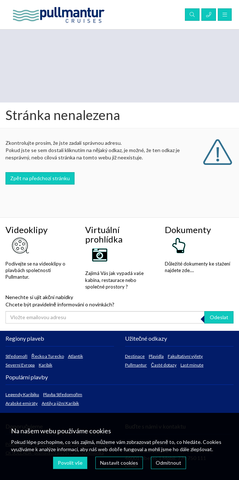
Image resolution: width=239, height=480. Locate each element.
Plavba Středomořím (62, 394)
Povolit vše (70, 463)
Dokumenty (188, 229)
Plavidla (156, 356)
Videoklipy (26, 229)
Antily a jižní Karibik (60, 403)
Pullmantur (136, 365)
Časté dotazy (164, 365)
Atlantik (75, 356)
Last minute (192, 365)
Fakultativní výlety (185, 356)
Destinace (135, 356)
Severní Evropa (20, 365)
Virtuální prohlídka (103, 234)
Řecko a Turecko (47, 356)
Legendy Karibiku (22, 394)
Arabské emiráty (21, 403)
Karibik (45, 365)
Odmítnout (168, 463)
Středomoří (16, 356)
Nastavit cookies (119, 463)
